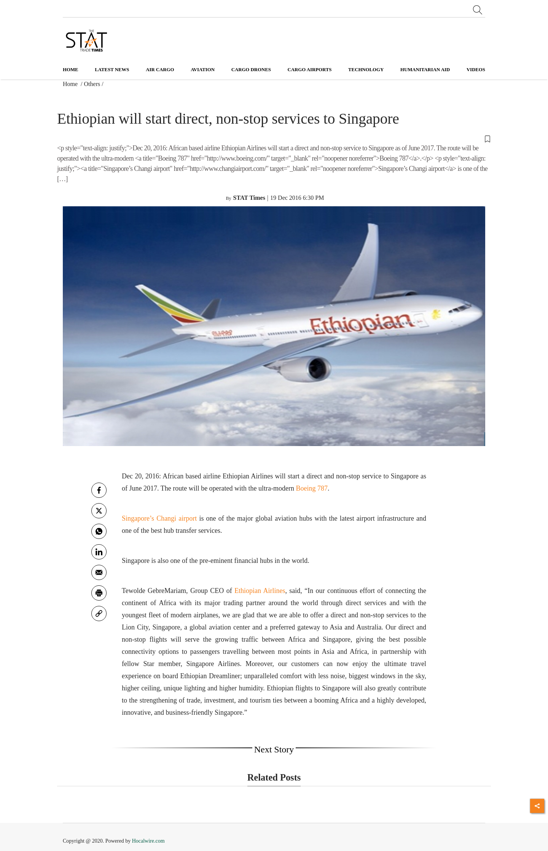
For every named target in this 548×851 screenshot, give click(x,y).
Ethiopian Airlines (259, 590)
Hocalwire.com (148, 841)
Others (92, 84)
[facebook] (99, 490)
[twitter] (99, 510)
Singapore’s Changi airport (159, 518)
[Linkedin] (99, 551)
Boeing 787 (312, 488)
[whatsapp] (99, 531)
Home (70, 69)
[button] (274, 138)
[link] (99, 613)
